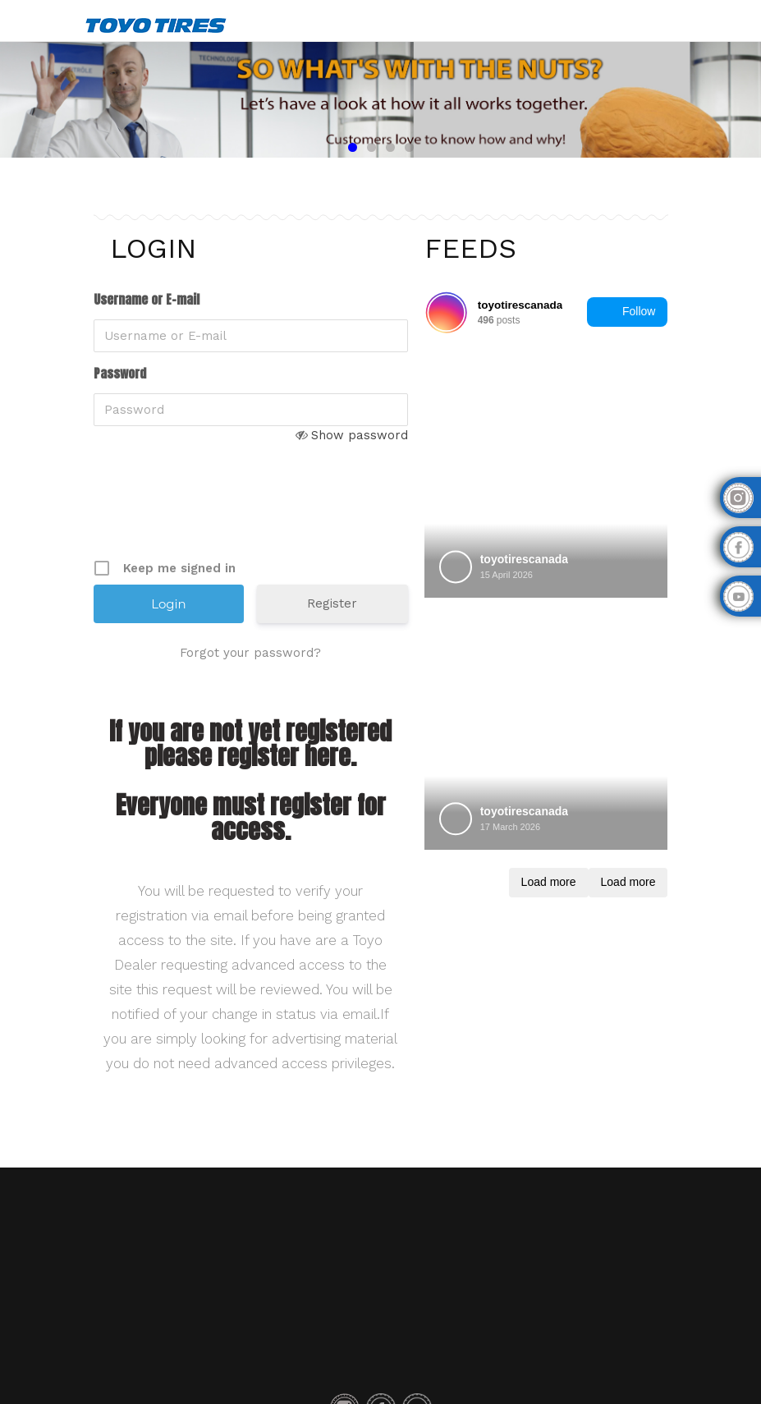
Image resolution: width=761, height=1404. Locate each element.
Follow (627, 312)
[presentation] (218, 514)
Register (332, 603)
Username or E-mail (146, 300)
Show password (359, 435)
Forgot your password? (250, 652)
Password (120, 374)
